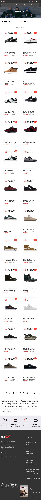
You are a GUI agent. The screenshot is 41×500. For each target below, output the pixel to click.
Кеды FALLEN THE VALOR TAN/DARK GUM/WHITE (28, 231)
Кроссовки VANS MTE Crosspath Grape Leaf (29, 348)
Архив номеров (34, 497)
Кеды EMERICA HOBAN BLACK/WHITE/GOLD (10, 348)
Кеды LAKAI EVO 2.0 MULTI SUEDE (9, 319)
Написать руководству (32, 464)
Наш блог (28, 440)
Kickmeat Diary (30, 458)
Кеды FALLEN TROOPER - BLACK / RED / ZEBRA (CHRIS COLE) (10, 142)
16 (34, 393)
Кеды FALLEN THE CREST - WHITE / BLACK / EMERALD (10, 113)
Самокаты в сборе (21, 4)
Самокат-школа (30, 471)
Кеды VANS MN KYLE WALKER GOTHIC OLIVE (10, 260)
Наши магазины (30, 453)
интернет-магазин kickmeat (13, 13)
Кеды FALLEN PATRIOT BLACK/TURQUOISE (29, 378)
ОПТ (27, 467)
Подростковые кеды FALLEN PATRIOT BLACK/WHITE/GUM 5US (30, 201)
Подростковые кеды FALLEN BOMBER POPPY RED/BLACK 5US (10, 201)
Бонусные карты (30, 460)
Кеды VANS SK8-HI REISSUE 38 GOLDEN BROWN (29, 261)
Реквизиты (28, 444)
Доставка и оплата (31, 442)
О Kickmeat (29, 438)
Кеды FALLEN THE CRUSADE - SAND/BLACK (9, 83)
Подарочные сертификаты (33, 478)
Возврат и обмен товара (32, 469)
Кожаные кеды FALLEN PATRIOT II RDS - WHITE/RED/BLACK (29, 54)
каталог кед (32, 13)
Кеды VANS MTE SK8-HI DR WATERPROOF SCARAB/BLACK (29, 290)
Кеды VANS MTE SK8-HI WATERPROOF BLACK (10, 289)
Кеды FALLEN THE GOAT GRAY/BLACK (30, 171)
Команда (28, 455)
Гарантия (28, 447)
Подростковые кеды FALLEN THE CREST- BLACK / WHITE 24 (29, 83)
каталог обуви (24, 13)
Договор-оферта (30, 449)
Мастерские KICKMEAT (32, 473)
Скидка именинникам (31, 476)
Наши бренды (8, 4)
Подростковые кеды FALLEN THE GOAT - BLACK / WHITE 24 (29, 113)
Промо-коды (29, 462)
